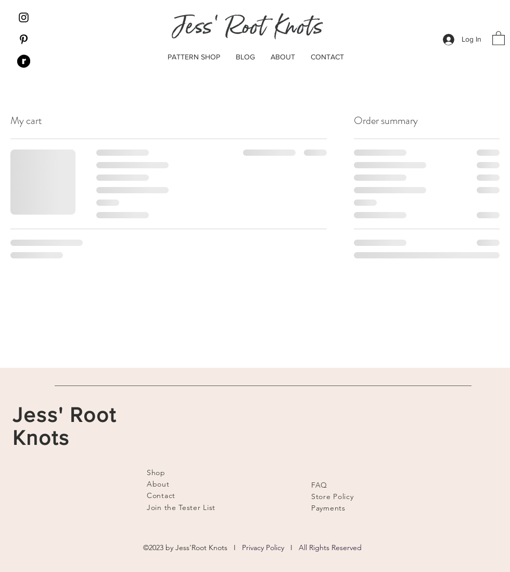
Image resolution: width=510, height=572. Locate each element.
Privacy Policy (263, 547)
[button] (498, 37)
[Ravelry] (23, 61)
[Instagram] (23, 17)
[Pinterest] (23, 39)
